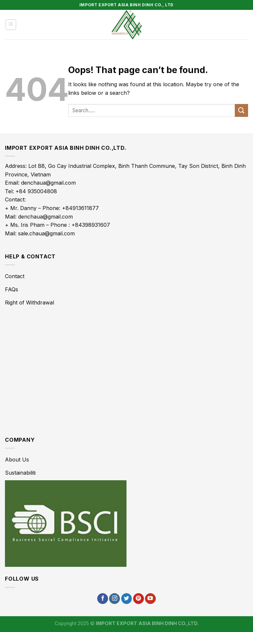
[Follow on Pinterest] (138, 598)
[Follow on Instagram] (114, 598)
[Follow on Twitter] (126, 598)
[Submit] (241, 110)
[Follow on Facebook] (102, 598)
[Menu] (11, 24)
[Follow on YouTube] (150, 598)
